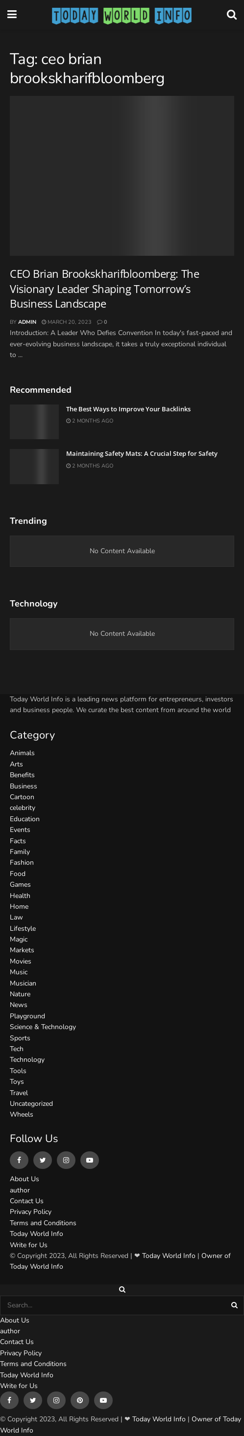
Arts (16, 764)
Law (16, 917)
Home (19, 906)
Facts (18, 841)
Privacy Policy (30, 1211)
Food (17, 873)
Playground (27, 1016)
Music (18, 972)
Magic (18, 939)
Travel (19, 1093)
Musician (23, 983)
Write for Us (29, 1245)
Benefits (22, 775)
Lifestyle (23, 928)
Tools (18, 1071)
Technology (27, 1059)
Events (20, 829)
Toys (17, 1081)
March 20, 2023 (67, 322)
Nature (20, 994)
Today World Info (36, 1233)
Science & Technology (43, 1027)
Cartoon (22, 797)
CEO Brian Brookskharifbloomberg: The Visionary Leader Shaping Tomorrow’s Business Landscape (104, 289)
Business (23, 786)
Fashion (22, 862)
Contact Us (27, 1201)
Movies (20, 961)
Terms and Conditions (43, 1223)
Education (25, 819)
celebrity (22, 807)
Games (20, 884)
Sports (20, 1038)
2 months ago (89, 421)
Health (20, 895)
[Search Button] (235, 1305)
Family (20, 851)
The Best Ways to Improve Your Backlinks (128, 408)
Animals (22, 753)
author (20, 1190)
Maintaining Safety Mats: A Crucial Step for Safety (142, 453)
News (18, 1005)
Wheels (21, 1114)
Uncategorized (31, 1103)
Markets (22, 950)
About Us (24, 1179)
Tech (17, 1049)
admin (27, 322)
